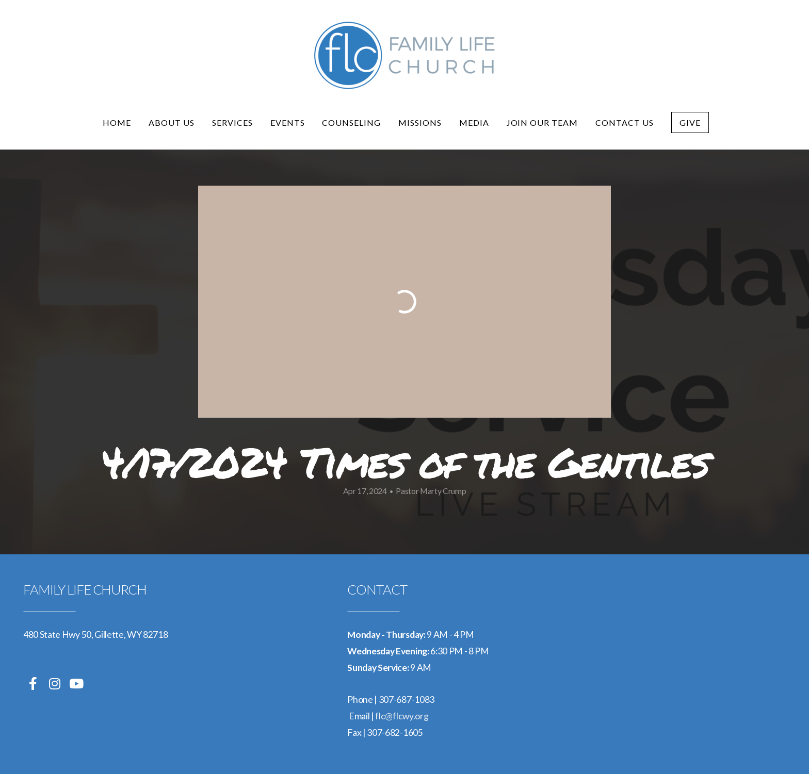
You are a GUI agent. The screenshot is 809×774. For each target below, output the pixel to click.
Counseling (351, 122)
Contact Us (624, 122)
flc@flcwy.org (401, 716)
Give (690, 122)
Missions (420, 122)
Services (232, 122)
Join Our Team (542, 122)
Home (117, 122)
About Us (172, 122)
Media (474, 122)
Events (287, 122)
